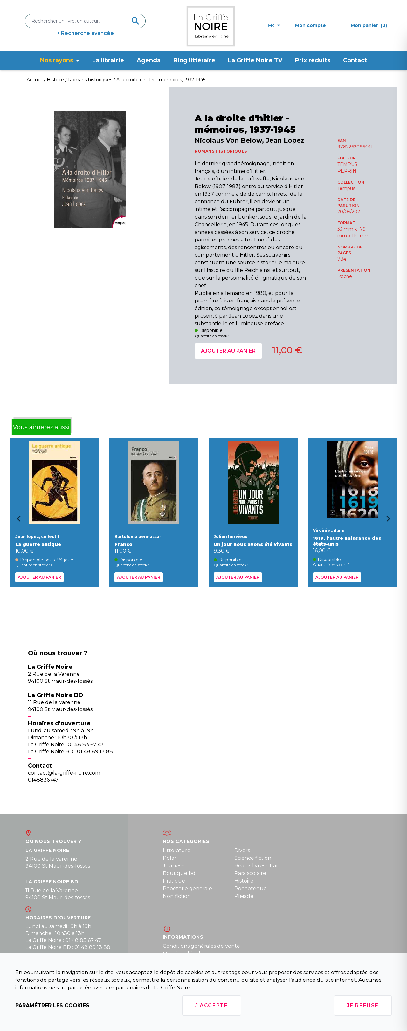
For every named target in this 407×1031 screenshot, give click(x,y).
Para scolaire (250, 873)
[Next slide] (390, 520)
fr (274, 25)
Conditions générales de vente (201, 946)
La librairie (108, 60)
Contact (355, 60)
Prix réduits (312, 60)
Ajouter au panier (228, 351)
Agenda (149, 60)
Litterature (176, 850)
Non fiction (177, 896)
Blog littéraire (194, 60)
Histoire (243, 881)
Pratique (174, 881)
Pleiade (243, 896)
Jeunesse (175, 866)
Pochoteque (250, 888)
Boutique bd (179, 873)
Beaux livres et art (257, 866)
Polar (169, 858)
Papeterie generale (187, 888)
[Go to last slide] (16, 520)
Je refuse (363, 1005)
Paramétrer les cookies (52, 1005)
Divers (242, 850)
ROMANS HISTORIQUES (221, 151)
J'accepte (211, 1005)
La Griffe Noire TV (255, 60)
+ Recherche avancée (85, 33)
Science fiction (252, 858)
